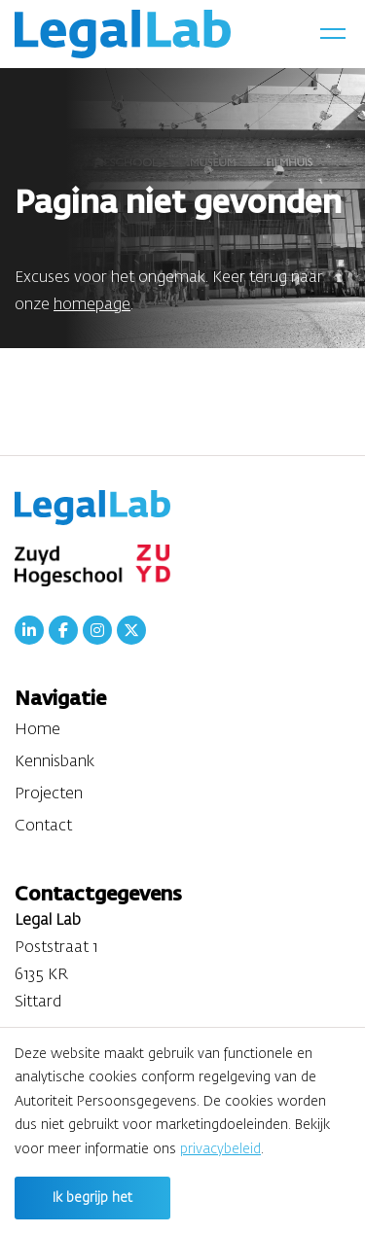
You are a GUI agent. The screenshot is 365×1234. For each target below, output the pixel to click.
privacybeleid (220, 1149)
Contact (43, 826)
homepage (92, 305)
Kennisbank (54, 762)
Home (37, 730)
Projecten (49, 794)
